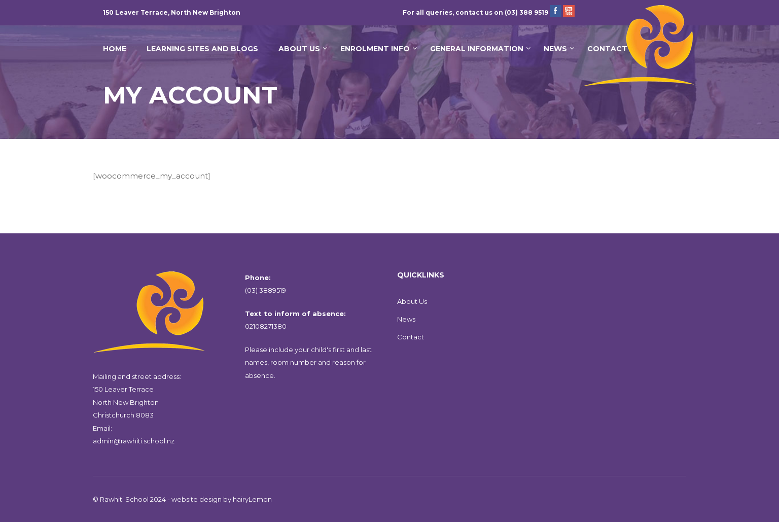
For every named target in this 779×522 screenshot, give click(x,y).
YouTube (569, 11)
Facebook (555, 11)
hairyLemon (252, 499)
